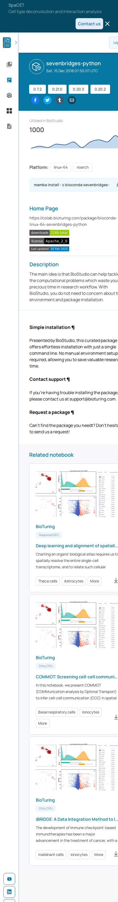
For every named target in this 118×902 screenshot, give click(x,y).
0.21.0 (57, 89)
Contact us (89, 24)
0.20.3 (78, 89)
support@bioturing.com (92, 399)
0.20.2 (100, 89)
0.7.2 (37, 89)
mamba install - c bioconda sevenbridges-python (75, 185)
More (94, 580)
